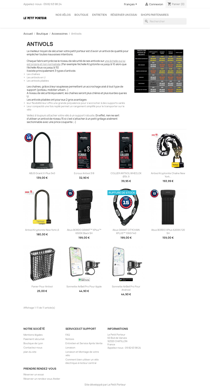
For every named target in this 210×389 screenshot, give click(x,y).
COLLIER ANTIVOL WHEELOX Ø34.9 (126, 175)
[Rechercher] (165, 21)
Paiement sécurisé (33, 339)
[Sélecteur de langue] (131, 4)
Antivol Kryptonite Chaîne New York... (168, 175)
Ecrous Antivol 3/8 (84, 173)
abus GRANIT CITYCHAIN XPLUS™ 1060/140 (126, 231)
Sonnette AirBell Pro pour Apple (84, 286)
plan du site (29, 351)
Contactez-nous (32, 347)
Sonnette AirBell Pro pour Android (126, 288)
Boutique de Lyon (33, 343)
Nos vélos (63, 15)
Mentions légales (33, 334)
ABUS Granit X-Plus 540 (42, 173)
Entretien (99, 15)
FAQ (67, 334)
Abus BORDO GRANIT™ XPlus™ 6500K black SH (84, 231)
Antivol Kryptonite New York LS (42, 229)
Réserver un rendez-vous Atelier (41, 378)
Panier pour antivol (42, 286)
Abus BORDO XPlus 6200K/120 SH (168, 231)
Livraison (70, 347)
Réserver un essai (124, 15)
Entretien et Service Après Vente (84, 343)
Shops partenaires (155, 15)
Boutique (81, 15)
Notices (69, 339)
